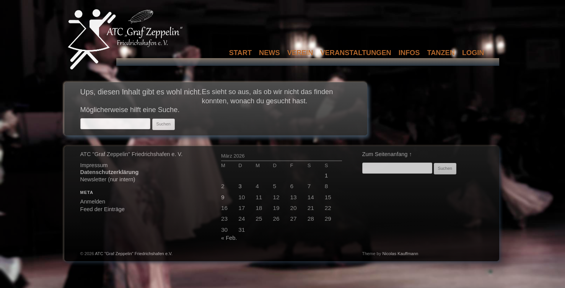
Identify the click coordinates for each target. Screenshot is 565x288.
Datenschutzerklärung (109, 172)
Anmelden (93, 202)
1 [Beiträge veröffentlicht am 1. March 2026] (326, 175)
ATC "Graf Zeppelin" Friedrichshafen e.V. (134, 253)
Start (240, 53)
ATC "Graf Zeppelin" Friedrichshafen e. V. (131, 154)
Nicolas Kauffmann (400, 253)
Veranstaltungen (355, 53)
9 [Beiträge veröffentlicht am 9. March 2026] (223, 197)
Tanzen (440, 53)
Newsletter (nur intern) (107, 179)
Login (473, 53)
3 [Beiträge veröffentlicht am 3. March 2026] (240, 186)
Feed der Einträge (102, 209)
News (269, 53)
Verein (300, 53)
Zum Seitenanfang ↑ (387, 154)
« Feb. (229, 238)
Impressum (94, 165)
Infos (409, 53)
